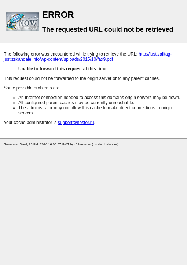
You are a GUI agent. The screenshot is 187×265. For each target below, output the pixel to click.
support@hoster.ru (76, 122)
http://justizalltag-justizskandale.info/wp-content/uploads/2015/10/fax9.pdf (88, 57)
